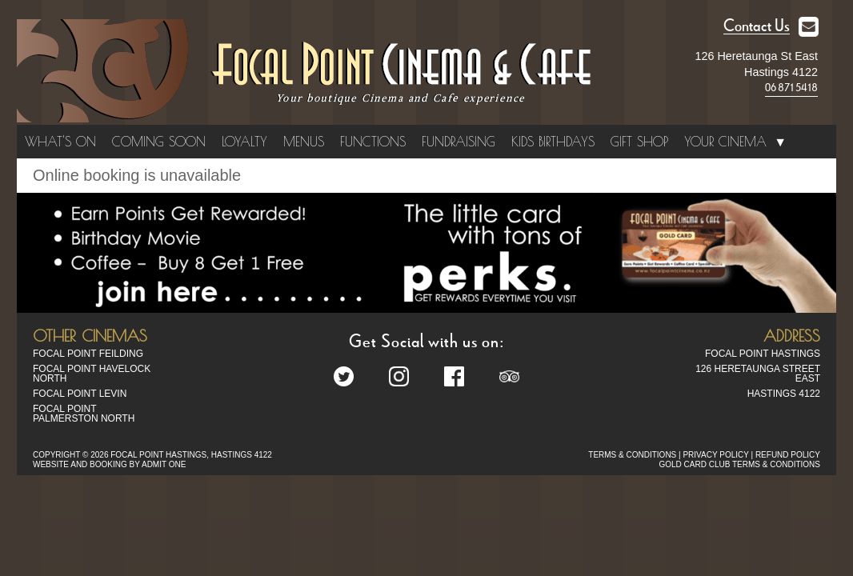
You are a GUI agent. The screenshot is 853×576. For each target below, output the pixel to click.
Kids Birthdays (553, 141)
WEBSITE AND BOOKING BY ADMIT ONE (109, 464)
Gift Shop (639, 141)
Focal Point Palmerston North (83, 413)
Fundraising (458, 141)
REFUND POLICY (787, 454)
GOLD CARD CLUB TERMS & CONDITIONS (739, 464)
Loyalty (244, 141)
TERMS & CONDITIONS (632, 454)
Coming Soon (159, 141)
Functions (373, 141)
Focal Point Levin (79, 393)
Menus (303, 141)
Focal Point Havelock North (91, 373)
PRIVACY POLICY (715, 454)
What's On (60, 141)
